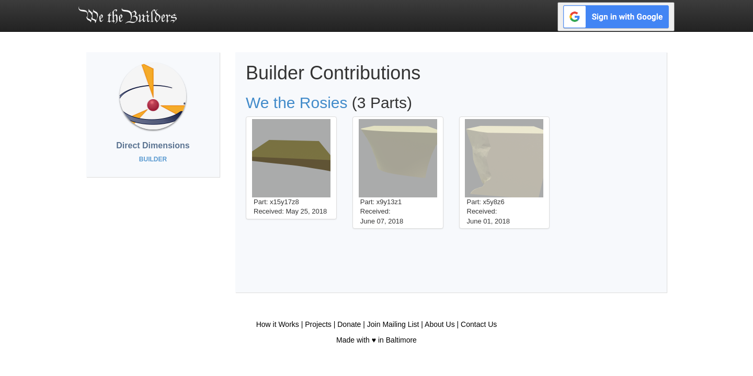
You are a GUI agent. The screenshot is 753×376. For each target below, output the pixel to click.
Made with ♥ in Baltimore (376, 340)
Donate (349, 324)
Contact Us (479, 324)
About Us (440, 324)
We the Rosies (297, 102)
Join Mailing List (393, 324)
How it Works (277, 324)
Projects (318, 324)
